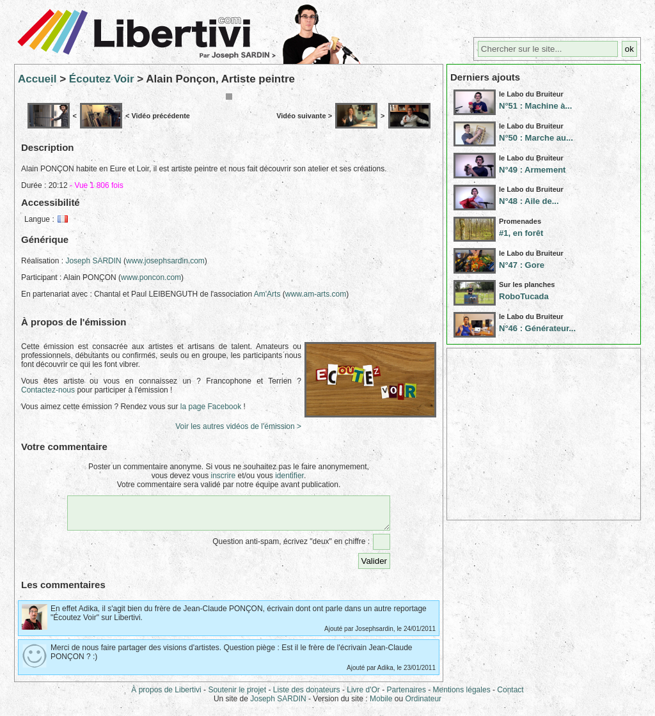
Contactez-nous (48, 389)
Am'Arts (267, 294)
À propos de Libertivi (166, 695)
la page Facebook (210, 406)
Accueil (37, 79)
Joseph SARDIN (93, 260)
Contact (510, 695)
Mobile (381, 704)
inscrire (222, 475)
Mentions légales (462, 695)
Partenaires (406, 695)
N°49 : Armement (532, 170)
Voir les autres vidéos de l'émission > (238, 426)
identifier (289, 475)
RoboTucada (524, 296)
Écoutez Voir (101, 79)
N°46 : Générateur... (537, 328)
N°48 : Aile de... (529, 201)
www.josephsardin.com (165, 260)
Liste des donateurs (306, 695)
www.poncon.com (151, 277)
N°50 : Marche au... (536, 138)
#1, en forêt (521, 233)
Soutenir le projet (237, 695)
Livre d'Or (363, 695)
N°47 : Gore (521, 265)
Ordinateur (423, 704)
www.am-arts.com (315, 294)
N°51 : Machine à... (535, 106)
